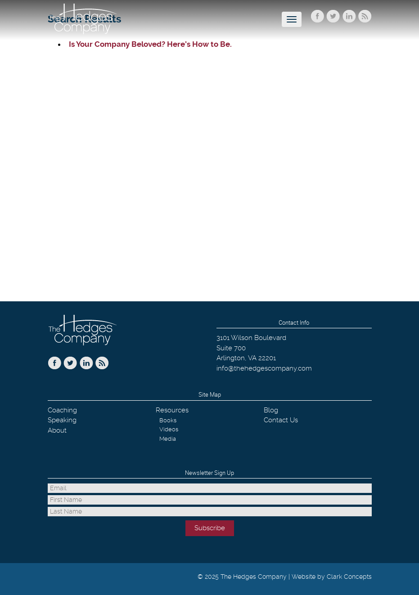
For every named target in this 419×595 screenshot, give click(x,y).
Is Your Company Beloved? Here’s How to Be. (150, 44)
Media (167, 438)
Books (167, 420)
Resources (172, 410)
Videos (168, 429)
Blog (271, 410)
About (57, 430)
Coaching (62, 410)
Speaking (62, 420)
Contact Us (281, 420)
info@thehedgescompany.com (264, 368)
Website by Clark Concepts (332, 576)
